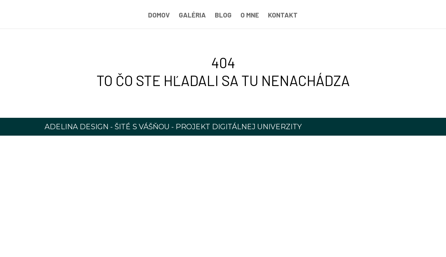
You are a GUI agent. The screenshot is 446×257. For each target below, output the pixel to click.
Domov (159, 15)
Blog (223, 15)
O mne (249, 15)
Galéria (192, 15)
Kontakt (283, 15)
